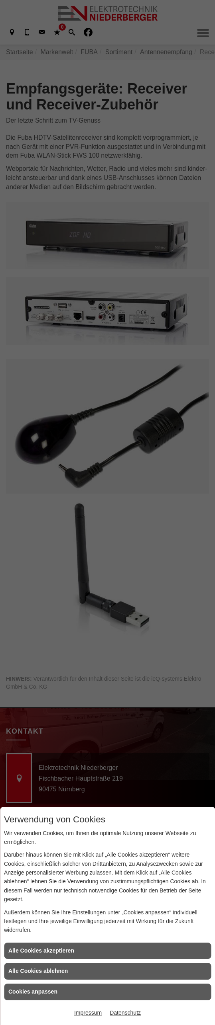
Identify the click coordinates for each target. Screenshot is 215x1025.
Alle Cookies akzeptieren (41, 950)
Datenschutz (125, 1012)
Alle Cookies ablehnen (38, 971)
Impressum (88, 1012)
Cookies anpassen (32, 991)
